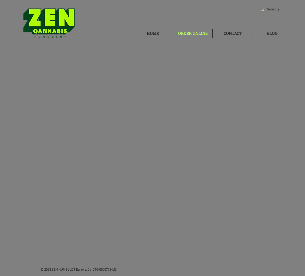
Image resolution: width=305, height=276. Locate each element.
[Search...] (274, 9)
